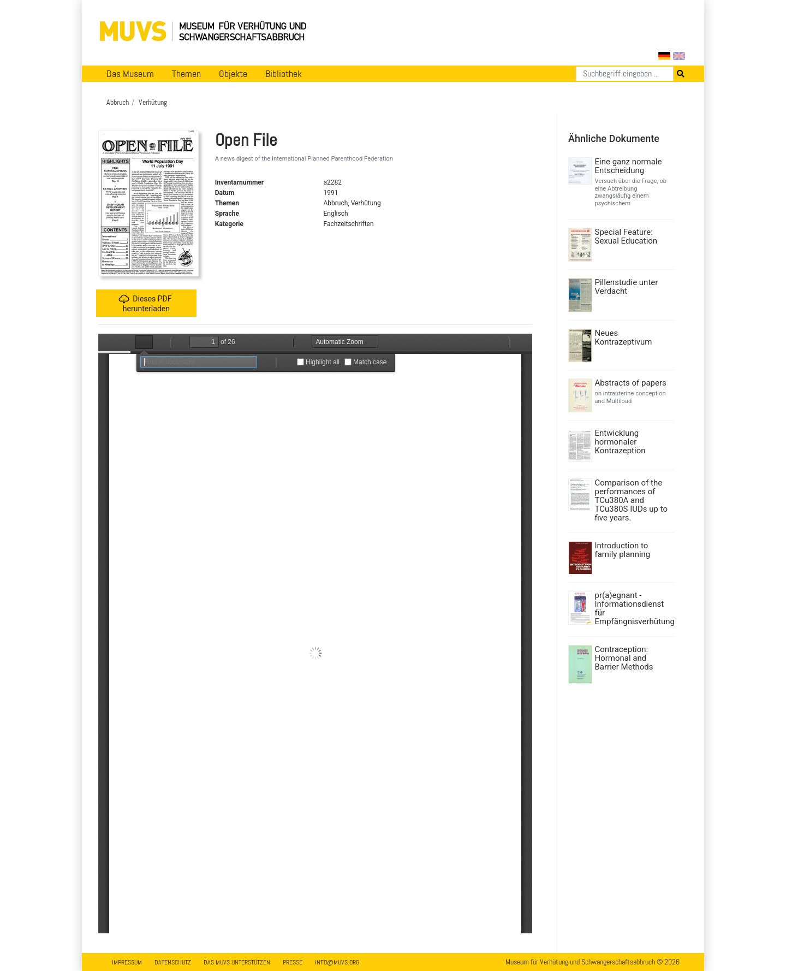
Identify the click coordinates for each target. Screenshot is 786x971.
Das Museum (130, 73)
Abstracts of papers (630, 382)
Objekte (233, 73)
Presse (292, 962)
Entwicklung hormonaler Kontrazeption (620, 442)
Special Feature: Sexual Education (626, 236)
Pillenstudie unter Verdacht (626, 286)
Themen (186, 73)
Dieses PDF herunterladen (144, 303)
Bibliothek (283, 73)
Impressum (127, 962)
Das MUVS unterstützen (237, 962)
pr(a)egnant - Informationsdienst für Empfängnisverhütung (633, 608)
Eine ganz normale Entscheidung (628, 166)
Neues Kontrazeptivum (623, 337)
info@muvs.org (337, 962)
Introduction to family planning (623, 550)
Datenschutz (172, 962)
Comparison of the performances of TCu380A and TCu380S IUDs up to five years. (631, 500)
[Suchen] (625, 74)
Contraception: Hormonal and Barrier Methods (624, 658)
